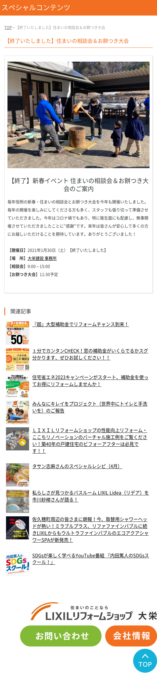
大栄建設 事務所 (42, 258)
